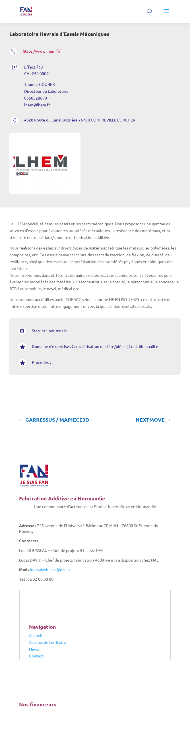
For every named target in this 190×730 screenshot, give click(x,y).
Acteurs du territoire (47, 642)
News (34, 648)
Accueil (35, 635)
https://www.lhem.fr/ (41, 50)
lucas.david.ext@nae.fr (50, 569)
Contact (36, 655)
